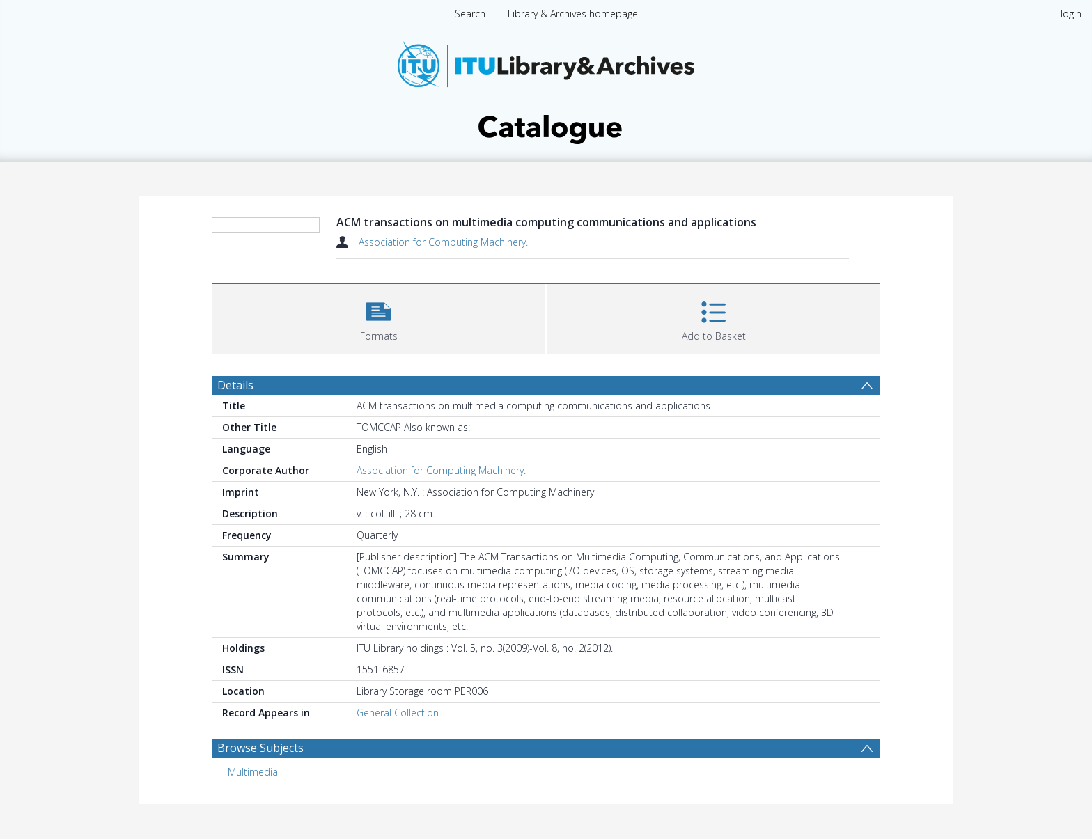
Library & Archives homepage (573, 13)
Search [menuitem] (470, 13)
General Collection (398, 712)
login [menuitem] (1071, 13)
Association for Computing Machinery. (443, 242)
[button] (378, 317)
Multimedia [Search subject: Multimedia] (253, 771)
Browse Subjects (260, 747)
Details (235, 385)
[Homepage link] (546, 88)
